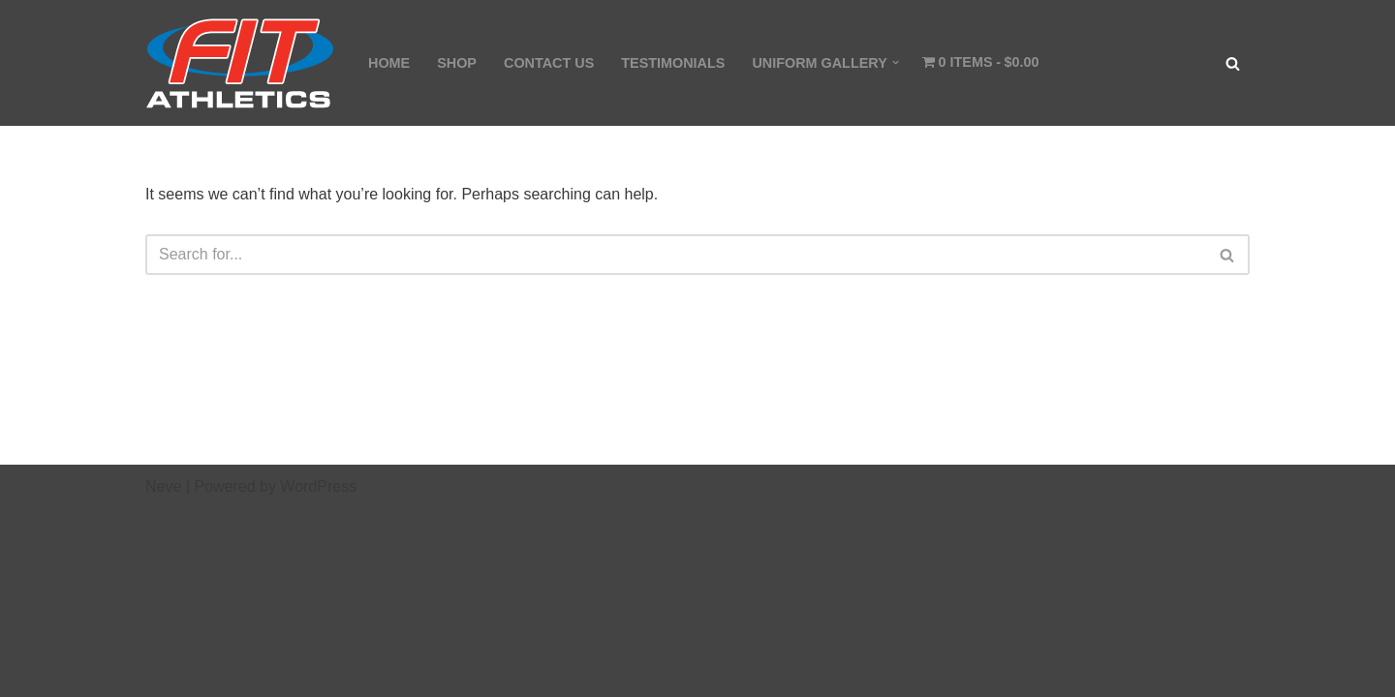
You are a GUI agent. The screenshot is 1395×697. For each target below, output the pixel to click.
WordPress (318, 486)
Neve (163, 486)
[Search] (1232, 63)
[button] (895, 62)
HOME (389, 63)
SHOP (457, 63)
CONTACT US (549, 63)
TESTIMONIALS (673, 63)
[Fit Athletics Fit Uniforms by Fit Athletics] (240, 62)
